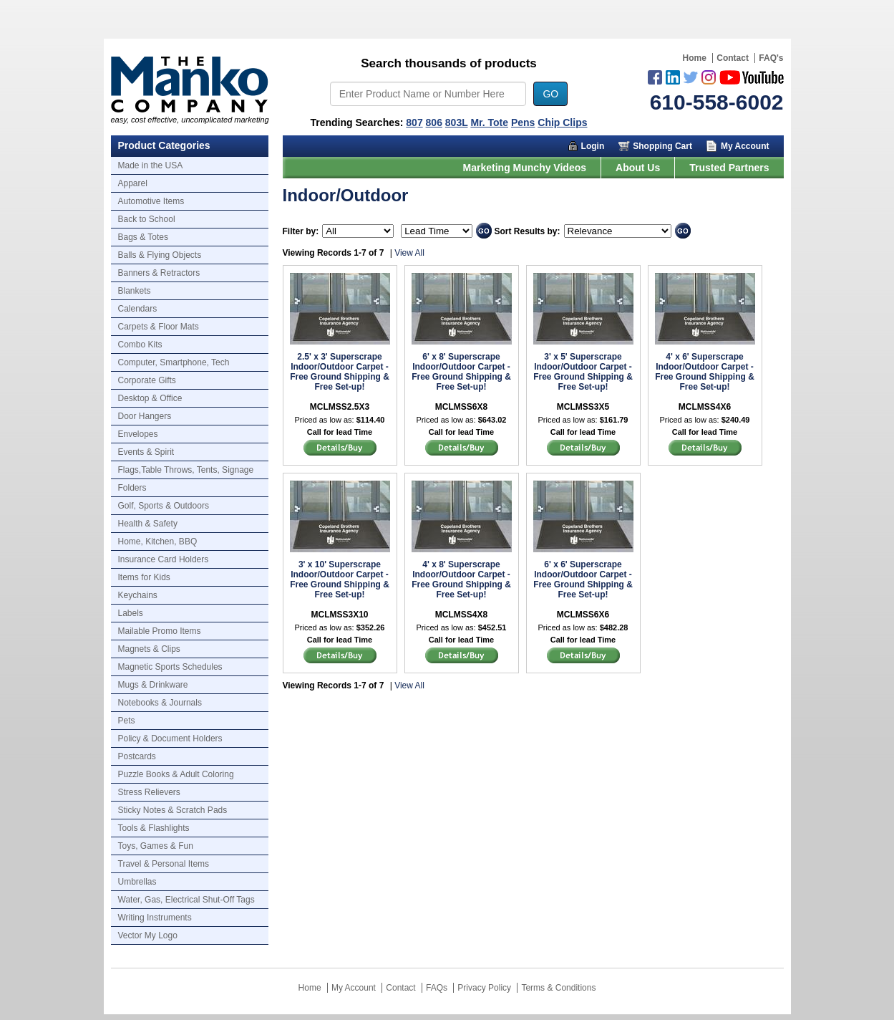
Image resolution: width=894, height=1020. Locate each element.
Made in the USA (150, 165)
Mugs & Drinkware (153, 685)
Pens (523, 122)
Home (694, 58)
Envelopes (138, 434)
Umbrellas (137, 882)
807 (414, 122)
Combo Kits (140, 345)
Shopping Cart (662, 146)
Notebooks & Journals (160, 703)
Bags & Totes (143, 237)
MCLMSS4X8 (461, 615)
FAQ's (771, 58)
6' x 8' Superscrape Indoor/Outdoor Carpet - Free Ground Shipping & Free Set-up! (461, 372)
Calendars (137, 309)
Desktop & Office (150, 398)
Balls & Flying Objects (160, 255)
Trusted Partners (729, 167)
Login (593, 146)
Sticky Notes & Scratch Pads (173, 810)
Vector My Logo (148, 935)
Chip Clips (562, 122)
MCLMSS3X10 (339, 615)
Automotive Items (151, 201)
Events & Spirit (146, 452)
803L (456, 122)
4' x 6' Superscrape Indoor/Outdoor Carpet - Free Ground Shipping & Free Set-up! (704, 372)
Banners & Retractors (159, 273)
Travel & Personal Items (164, 864)
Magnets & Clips (149, 649)
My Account (745, 146)
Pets (126, 721)
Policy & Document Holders (170, 738)
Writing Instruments (155, 918)
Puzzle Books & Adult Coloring (176, 774)
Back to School (146, 219)
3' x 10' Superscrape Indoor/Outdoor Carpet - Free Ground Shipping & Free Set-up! (339, 579)
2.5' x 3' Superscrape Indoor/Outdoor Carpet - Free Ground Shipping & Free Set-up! (339, 372)
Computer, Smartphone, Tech (174, 362)
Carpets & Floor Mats (158, 327)
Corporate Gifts (147, 380)
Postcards (137, 756)
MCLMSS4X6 (705, 407)
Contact (732, 58)
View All (409, 253)
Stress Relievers (149, 792)
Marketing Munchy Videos (524, 167)
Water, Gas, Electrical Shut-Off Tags (186, 900)
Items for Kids (144, 577)
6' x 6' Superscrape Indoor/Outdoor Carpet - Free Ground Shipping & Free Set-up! (583, 579)
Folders (132, 488)
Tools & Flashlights (154, 828)
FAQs (436, 988)
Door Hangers (145, 416)
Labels (130, 613)
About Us (638, 167)
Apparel (132, 183)
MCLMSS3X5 (583, 407)
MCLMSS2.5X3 (339, 407)
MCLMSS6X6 (583, 615)
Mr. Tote (489, 122)
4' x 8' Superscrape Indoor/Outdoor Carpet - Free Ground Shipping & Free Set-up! (461, 579)
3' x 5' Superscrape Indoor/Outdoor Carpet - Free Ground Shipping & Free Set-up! (583, 372)
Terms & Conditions (558, 988)
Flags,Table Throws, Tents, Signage (186, 470)
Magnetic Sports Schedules (170, 667)
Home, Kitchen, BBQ (158, 542)
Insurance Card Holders (163, 559)
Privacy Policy (484, 988)
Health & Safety (148, 524)
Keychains (137, 595)
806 (434, 122)
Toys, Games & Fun (155, 846)
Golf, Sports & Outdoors (163, 506)
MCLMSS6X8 (461, 407)
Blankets (134, 291)
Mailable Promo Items (159, 631)
